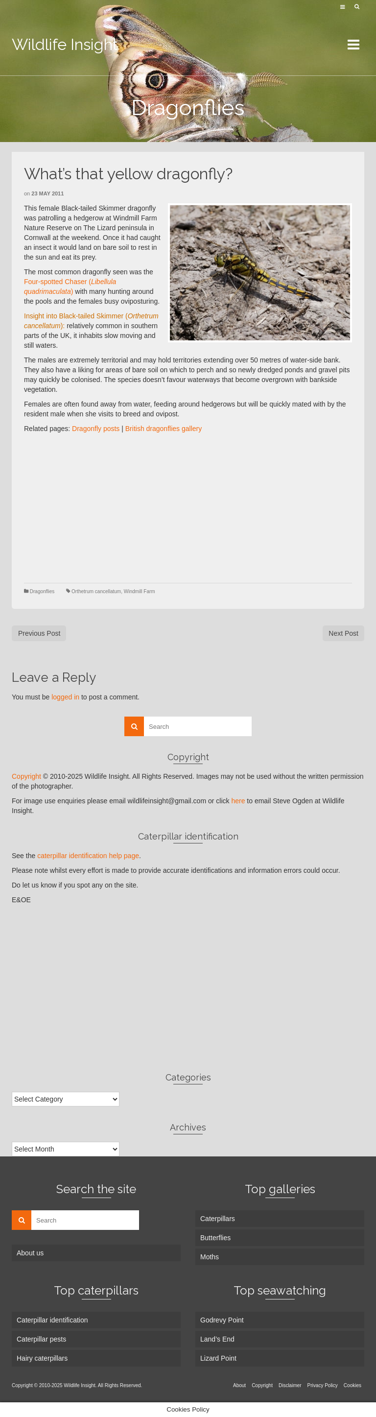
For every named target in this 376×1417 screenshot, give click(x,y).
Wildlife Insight (65, 44)
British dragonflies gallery (163, 428)
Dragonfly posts (95, 428)
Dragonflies (42, 591)
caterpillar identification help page (88, 856)
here (238, 801)
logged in (65, 697)
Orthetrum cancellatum (96, 591)
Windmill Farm (139, 591)
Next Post (343, 633)
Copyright (26, 776)
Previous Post (39, 633)
